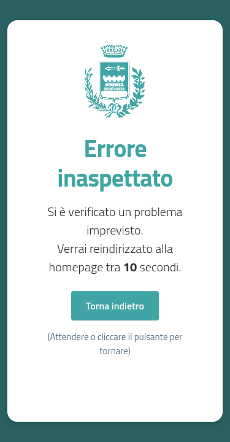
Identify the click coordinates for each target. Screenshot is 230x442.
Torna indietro (115, 305)
